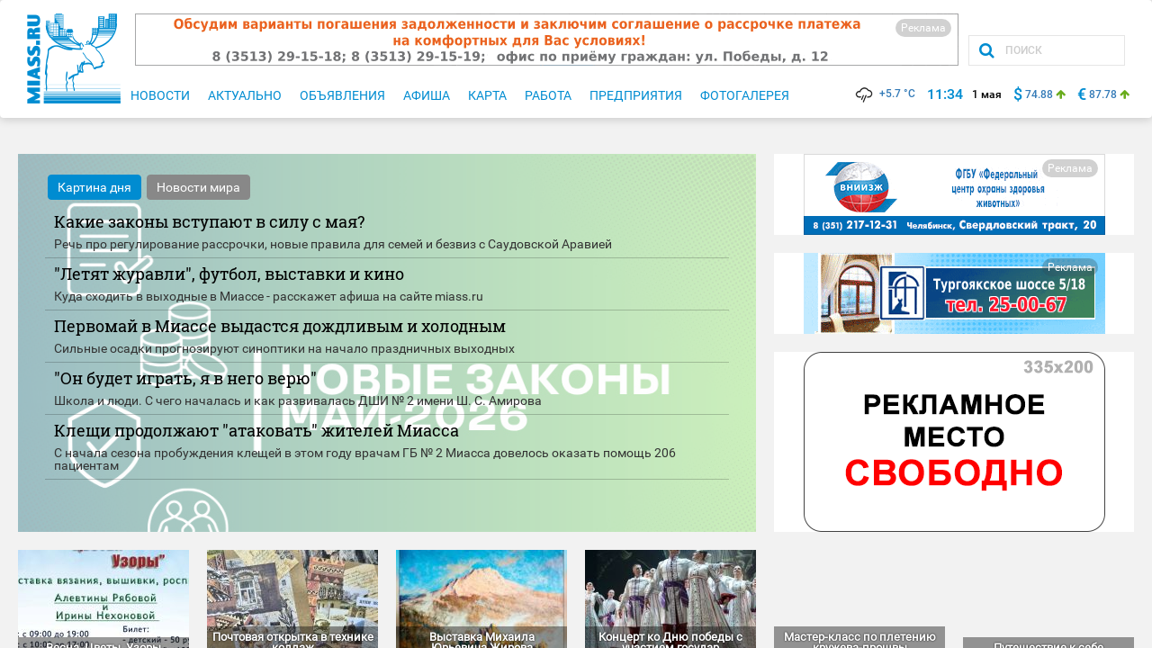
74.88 (1039, 94)
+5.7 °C (884, 93)
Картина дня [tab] (94, 187)
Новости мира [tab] (198, 187)
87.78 (1103, 94)
